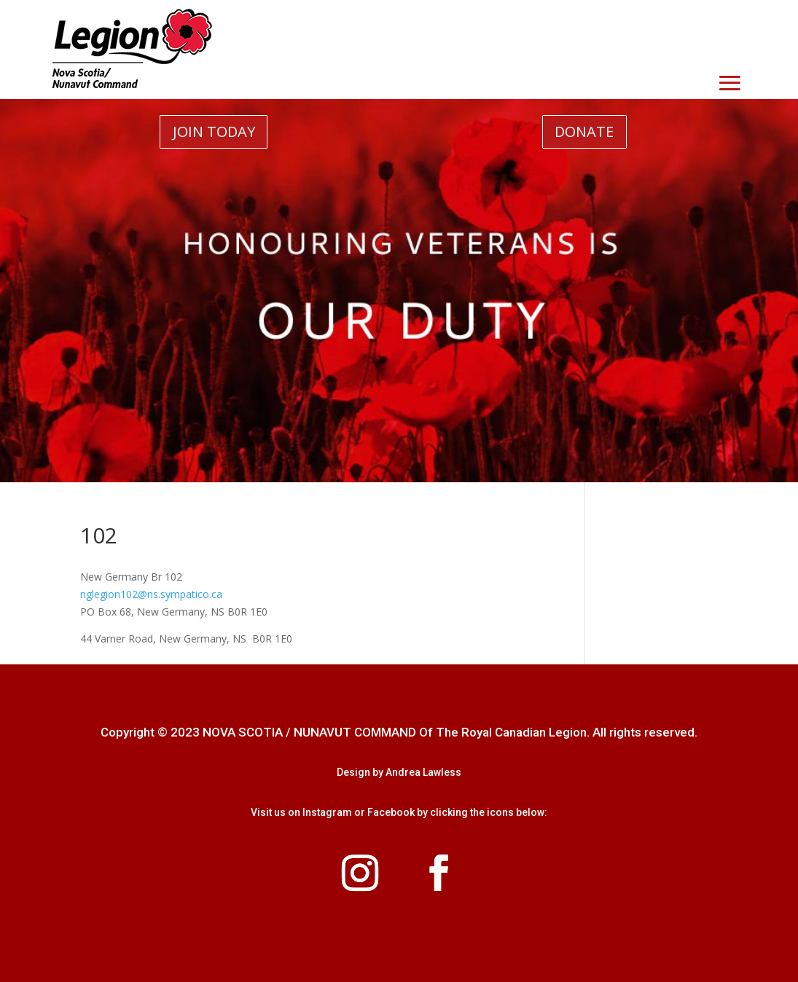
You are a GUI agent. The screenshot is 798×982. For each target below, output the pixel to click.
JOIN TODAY (214, 131)
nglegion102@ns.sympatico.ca (151, 594)
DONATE (584, 131)
